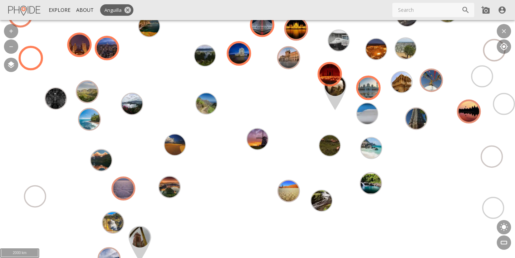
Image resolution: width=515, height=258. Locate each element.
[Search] (465, 10)
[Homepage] (25, 10)
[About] (85, 10)
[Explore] (59, 10)
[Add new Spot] (485, 10)
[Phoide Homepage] (25, 10)
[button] (116, 10)
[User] (502, 10)
